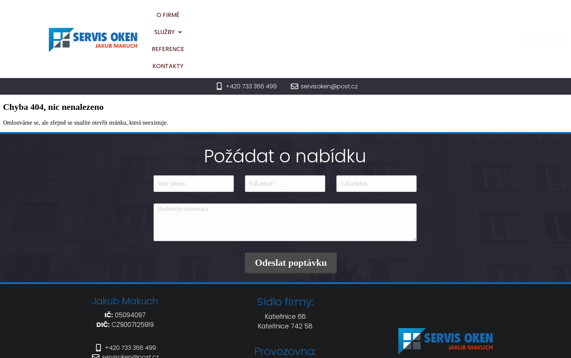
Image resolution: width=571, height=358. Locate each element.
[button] (287, 19)
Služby (287, 19)
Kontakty (374, 19)
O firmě (249, 19)
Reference (329, 19)
